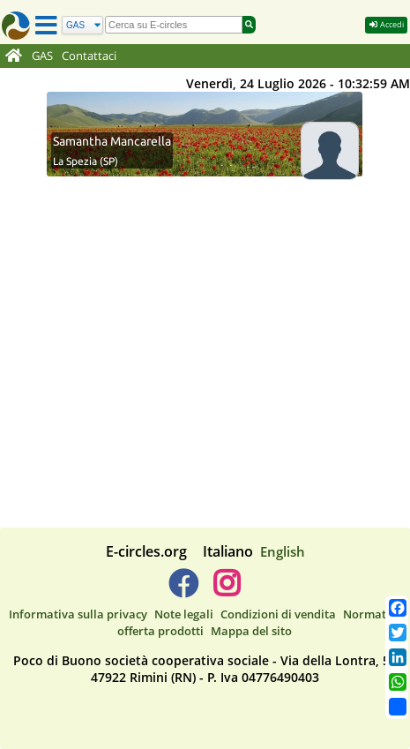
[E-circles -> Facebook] (183, 590)
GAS (42, 56)
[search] (173, 25)
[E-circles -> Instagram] (227, 590)
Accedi (386, 24)
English (282, 551)
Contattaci (89, 56)
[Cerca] (82, 25)
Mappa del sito (251, 631)
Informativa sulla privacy (78, 614)
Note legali (183, 614)
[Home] (13, 56)
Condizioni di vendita (278, 614)
